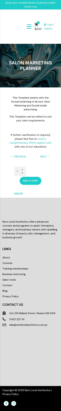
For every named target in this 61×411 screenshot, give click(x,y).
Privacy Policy (10, 296)
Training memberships (15, 268)
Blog (4, 291)
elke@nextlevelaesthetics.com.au (28, 325)
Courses (7, 263)
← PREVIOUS (18, 156)
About (6, 257)
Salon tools (9, 279)
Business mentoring (14, 274)
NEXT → (45, 156)
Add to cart (30, 180)
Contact (7, 285)
